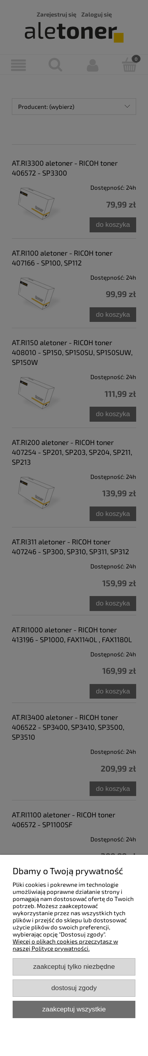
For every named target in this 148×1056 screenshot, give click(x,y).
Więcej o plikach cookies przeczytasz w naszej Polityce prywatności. (65, 945)
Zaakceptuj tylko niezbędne (74, 966)
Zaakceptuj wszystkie (74, 1009)
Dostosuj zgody (74, 988)
